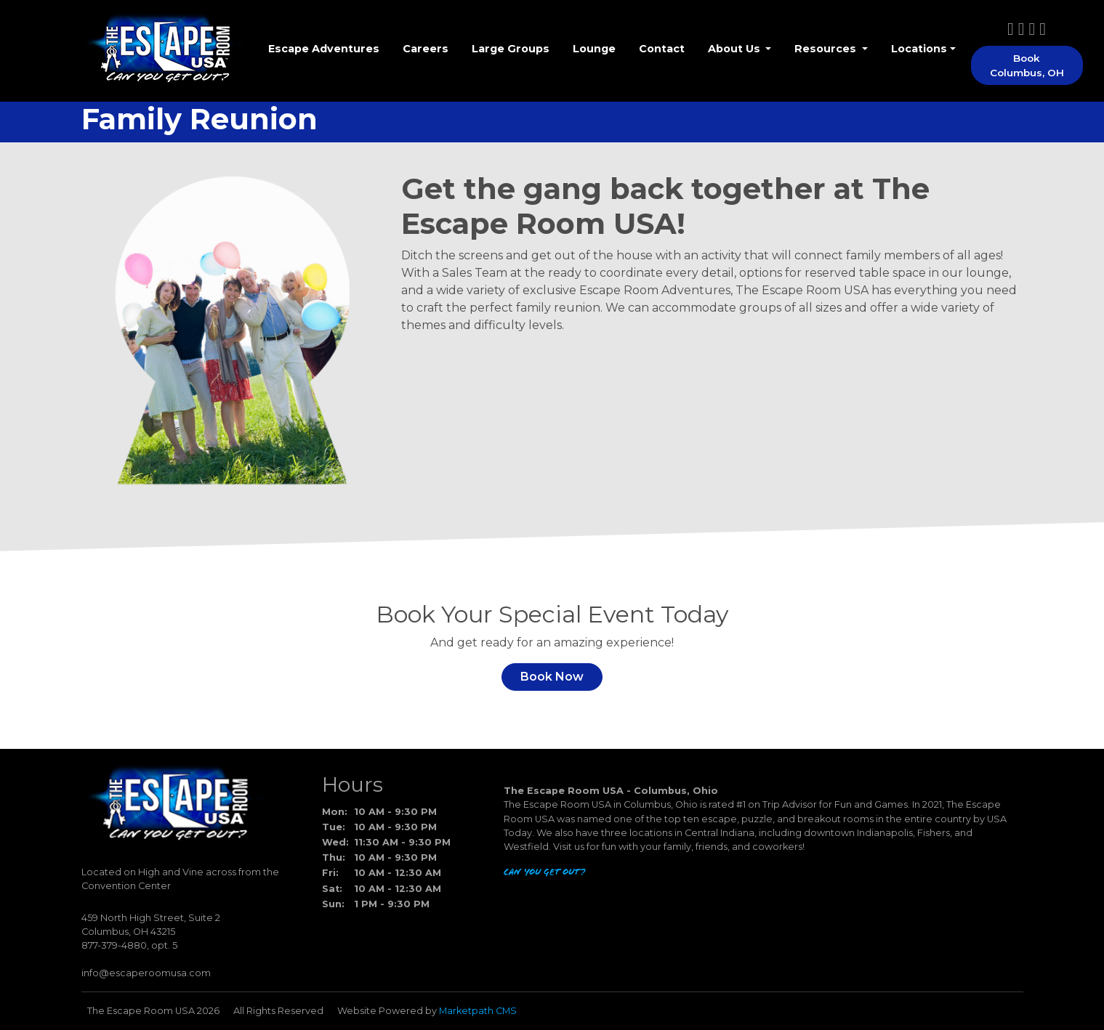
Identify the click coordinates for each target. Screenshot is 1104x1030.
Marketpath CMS (478, 1010)
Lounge (594, 48)
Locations (919, 48)
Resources (826, 48)
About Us (735, 48)
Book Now (552, 677)
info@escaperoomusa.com (146, 973)
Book (1027, 65)
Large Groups (510, 48)
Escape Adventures (323, 48)
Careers (425, 48)
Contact (662, 48)
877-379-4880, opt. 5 (129, 945)
